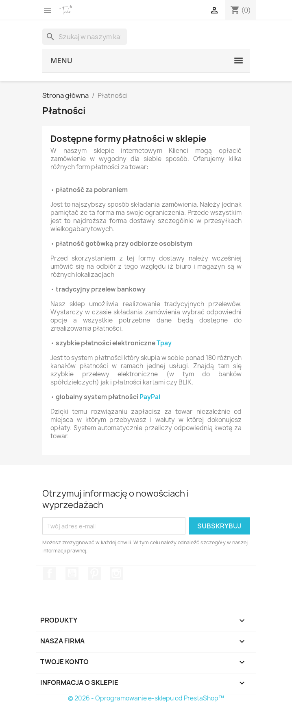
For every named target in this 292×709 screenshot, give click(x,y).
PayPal (149, 397)
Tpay (164, 343)
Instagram (116, 573)
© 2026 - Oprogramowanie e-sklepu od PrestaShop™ (146, 698)
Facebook (49, 573)
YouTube (71, 573)
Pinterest (94, 573)
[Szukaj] (84, 37)
